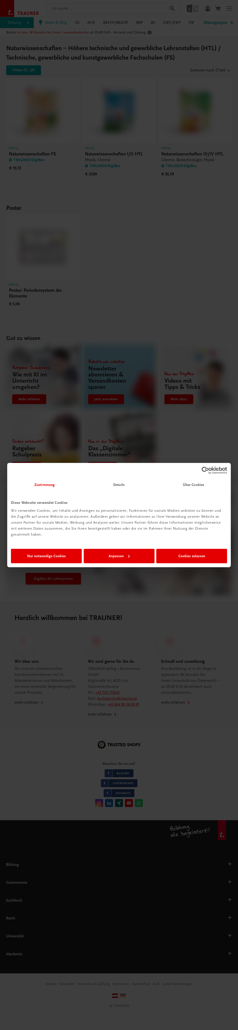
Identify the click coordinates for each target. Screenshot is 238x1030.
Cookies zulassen (191, 556)
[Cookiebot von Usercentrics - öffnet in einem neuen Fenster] (205, 470)
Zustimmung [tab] (44, 484)
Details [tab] (119, 484)
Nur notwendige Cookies (46, 556)
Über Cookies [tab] (193, 484)
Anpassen (119, 556)
